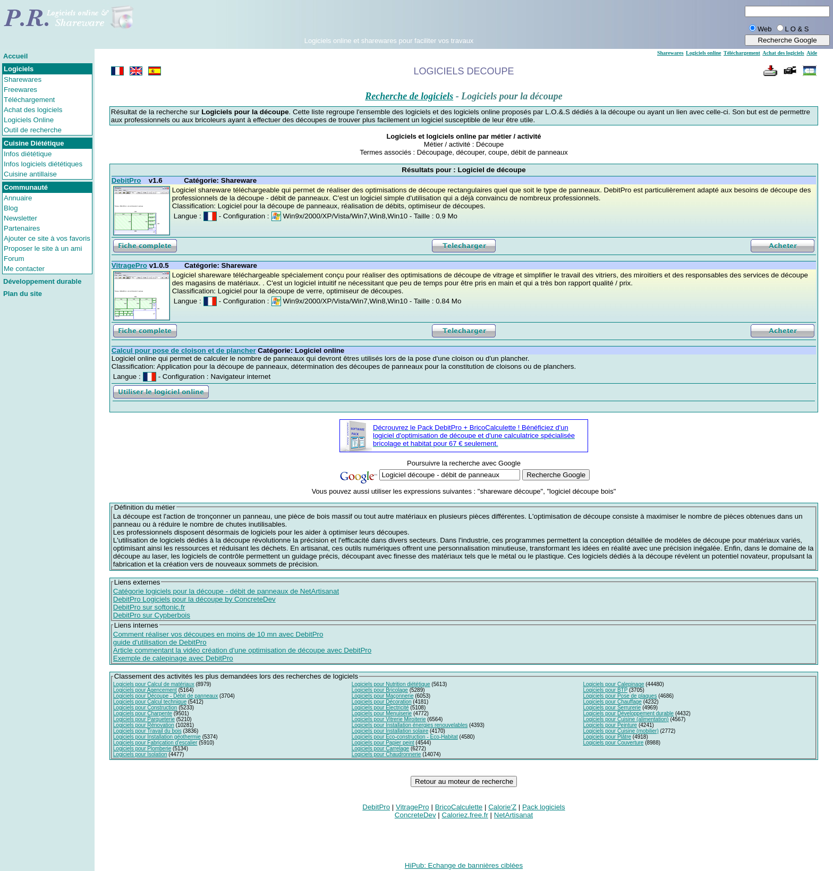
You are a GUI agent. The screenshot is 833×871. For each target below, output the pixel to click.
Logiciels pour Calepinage (613, 684)
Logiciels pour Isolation (140, 754)
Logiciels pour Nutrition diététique (391, 684)
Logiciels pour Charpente (142, 713)
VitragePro (412, 807)
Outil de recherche (33, 130)
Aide (811, 53)
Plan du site (22, 294)
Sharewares (22, 79)
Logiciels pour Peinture (610, 725)
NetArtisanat (513, 815)
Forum (14, 259)
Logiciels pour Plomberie (142, 748)
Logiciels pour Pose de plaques (620, 696)
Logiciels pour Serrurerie (612, 708)
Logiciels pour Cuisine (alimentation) (625, 719)
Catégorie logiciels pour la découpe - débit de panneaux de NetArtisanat (226, 591)
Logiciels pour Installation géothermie (157, 737)
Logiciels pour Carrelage (380, 748)
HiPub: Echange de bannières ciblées (464, 865)
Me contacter (24, 269)
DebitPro (376, 807)
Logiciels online (703, 53)
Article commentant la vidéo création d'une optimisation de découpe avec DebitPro (242, 650)
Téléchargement (29, 100)
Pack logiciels (543, 807)
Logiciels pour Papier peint (383, 743)
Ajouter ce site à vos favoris (47, 238)
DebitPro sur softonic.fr (149, 607)
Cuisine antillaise (30, 174)
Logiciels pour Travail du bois (147, 731)
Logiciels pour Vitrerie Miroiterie (389, 719)
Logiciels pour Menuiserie (382, 713)
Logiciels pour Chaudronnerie (386, 754)
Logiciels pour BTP (605, 690)
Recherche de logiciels (409, 96)
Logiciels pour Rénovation (143, 725)
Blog (11, 208)
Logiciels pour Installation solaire (390, 731)
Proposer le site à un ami (43, 248)
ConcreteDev (415, 815)
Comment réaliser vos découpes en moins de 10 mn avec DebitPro (218, 634)
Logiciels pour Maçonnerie (383, 696)
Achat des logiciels (33, 110)
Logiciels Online (29, 120)
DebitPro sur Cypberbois (151, 615)
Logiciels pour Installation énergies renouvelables (410, 725)
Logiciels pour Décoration (382, 702)
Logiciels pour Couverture (613, 743)
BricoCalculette (459, 807)
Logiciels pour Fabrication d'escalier (155, 743)
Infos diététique (28, 154)
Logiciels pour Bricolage (380, 690)
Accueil (15, 56)
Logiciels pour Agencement (145, 690)
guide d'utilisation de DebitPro (160, 642)
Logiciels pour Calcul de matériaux (153, 684)
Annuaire (18, 198)
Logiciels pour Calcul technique (149, 702)
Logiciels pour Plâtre (607, 737)
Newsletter (20, 218)
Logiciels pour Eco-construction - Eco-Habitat (405, 737)
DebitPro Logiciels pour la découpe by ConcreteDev (194, 599)
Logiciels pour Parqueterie (144, 719)
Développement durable (42, 281)
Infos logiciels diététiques (43, 164)
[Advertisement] (389, 21)
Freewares (20, 90)
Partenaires (22, 228)
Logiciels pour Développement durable (628, 713)
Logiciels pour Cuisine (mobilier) (620, 731)
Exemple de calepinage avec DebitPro (173, 658)
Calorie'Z (502, 807)
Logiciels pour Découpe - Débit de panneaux (165, 696)
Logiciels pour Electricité (380, 708)
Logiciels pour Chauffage (612, 702)
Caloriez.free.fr (465, 815)
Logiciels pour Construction (145, 708)
